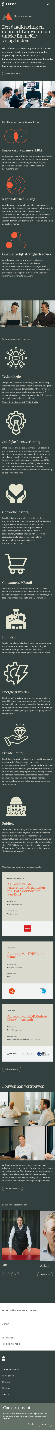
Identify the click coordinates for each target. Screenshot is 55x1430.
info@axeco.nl (8, 1342)
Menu (49, 4)
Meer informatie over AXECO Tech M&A (20, 406)
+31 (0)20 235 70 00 (11, 1348)
